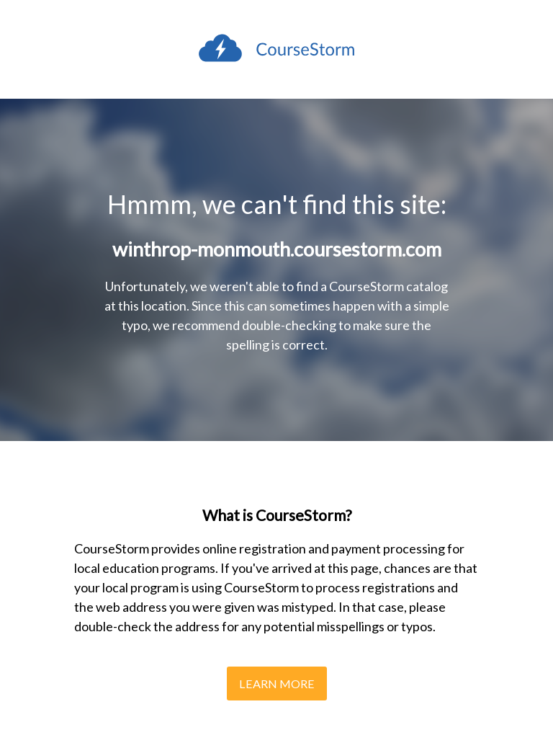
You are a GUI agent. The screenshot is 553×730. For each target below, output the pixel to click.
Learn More (277, 683)
